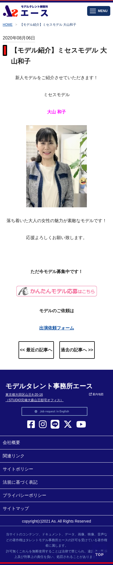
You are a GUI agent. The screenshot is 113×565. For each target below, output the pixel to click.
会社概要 (11, 442)
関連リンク (14, 456)
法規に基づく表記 (20, 482)
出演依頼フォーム (56, 328)
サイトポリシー (18, 469)
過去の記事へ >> (77, 350)
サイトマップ (16, 508)
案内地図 (96, 394)
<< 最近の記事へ (36, 350)
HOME (8, 25)
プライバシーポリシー (24, 495)
